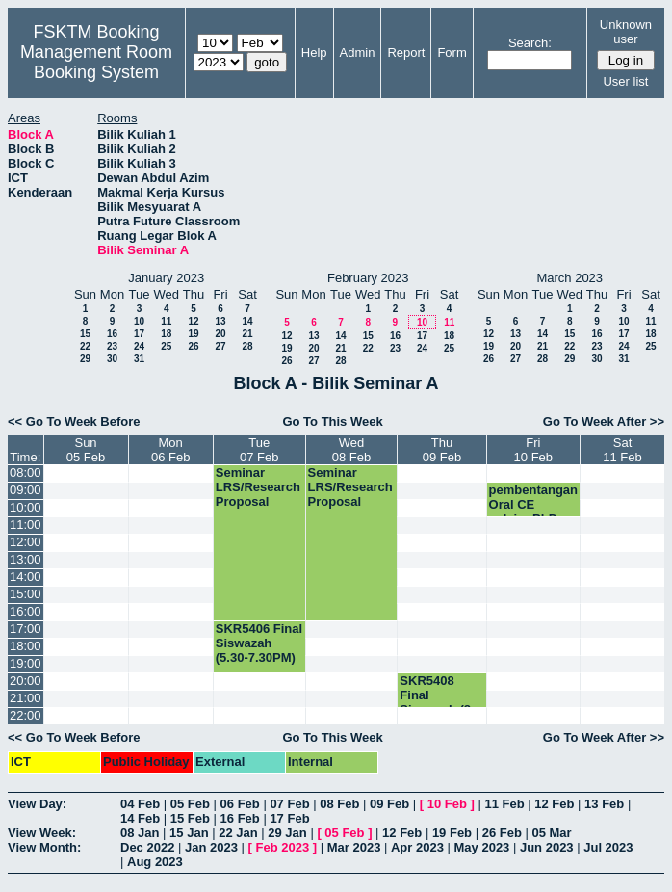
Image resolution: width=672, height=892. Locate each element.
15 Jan (188, 833)
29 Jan (287, 833)
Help (314, 52)
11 (166, 321)
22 (85, 346)
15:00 (25, 594)
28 (247, 346)
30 (112, 359)
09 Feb (389, 804)
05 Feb (190, 804)
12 (193, 321)
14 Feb (140, 818)
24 (139, 346)
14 (247, 321)
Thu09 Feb (442, 449)
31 (139, 359)
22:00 (25, 715)
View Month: (44, 847)
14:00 (25, 576)
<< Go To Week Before (74, 421)
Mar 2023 (354, 847)
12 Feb (554, 804)
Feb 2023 (283, 847)
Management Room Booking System (96, 62)
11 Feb (504, 804)
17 (139, 333)
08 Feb (339, 804)
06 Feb (240, 804)
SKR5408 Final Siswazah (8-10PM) (437, 702)
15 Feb (190, 818)
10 (139, 321)
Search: (530, 43)
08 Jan (139, 833)
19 (193, 333)
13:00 (25, 559)
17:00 (25, 628)
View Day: (37, 804)
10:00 (25, 507)
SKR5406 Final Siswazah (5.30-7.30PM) (259, 643)
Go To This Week (332, 421)
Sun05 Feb (85, 449)
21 (247, 333)
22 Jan (238, 833)
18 (166, 333)
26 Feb (502, 833)
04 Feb (140, 804)
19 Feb (452, 833)
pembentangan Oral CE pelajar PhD (533, 504)
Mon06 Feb (170, 449)
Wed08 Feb (351, 449)
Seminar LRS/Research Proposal (258, 487)
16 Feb (240, 818)
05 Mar (551, 833)
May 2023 (482, 847)
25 (166, 346)
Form (451, 52)
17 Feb (289, 818)
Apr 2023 (417, 847)
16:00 (25, 611)
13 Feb (604, 804)
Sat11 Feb (622, 449)
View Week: (42, 833)
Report (406, 52)
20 (220, 333)
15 (85, 333)
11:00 (25, 524)
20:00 (25, 680)
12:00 (25, 542)
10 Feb (447, 804)
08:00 (25, 472)
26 (193, 346)
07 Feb (289, 804)
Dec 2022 (147, 847)
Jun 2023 (547, 847)
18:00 (25, 646)
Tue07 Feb (259, 449)
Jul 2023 (608, 847)
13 (220, 321)
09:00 (25, 490)
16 (112, 333)
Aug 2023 (155, 861)
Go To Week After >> (603, 421)
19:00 (25, 663)
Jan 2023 (211, 847)
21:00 (25, 698)
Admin (357, 52)
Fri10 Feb (533, 449)
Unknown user (626, 31)
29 (85, 359)
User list (625, 81)
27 (220, 346)
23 (112, 346)
